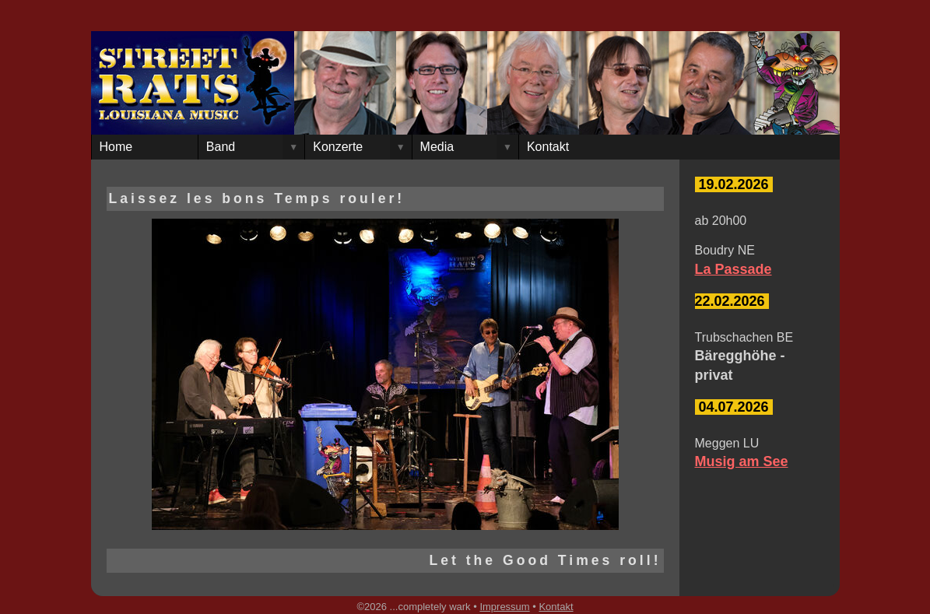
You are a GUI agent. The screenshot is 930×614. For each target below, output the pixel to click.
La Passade (733, 269)
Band (220, 146)
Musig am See (741, 461)
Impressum (504, 606)
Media (437, 146)
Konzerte (338, 146)
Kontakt (548, 146)
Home (116, 146)
